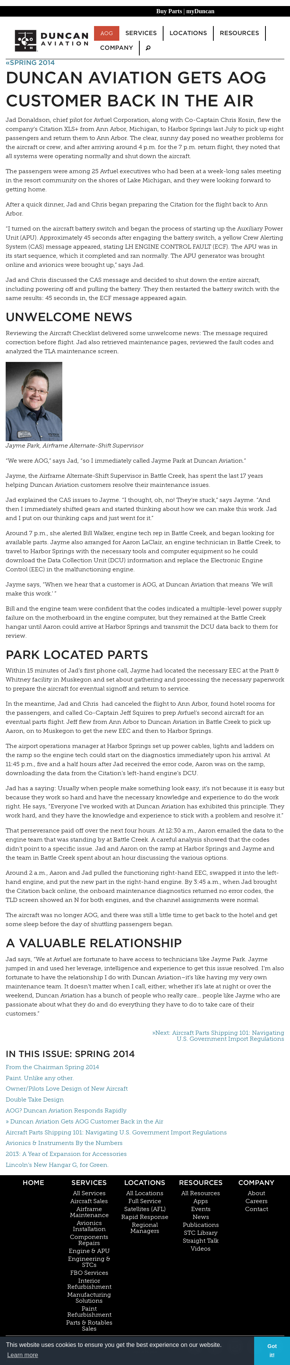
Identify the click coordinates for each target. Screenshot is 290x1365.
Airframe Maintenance (89, 1212)
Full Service (144, 1201)
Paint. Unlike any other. (40, 1078)
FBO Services (89, 1273)
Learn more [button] (22, 1355)
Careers (256, 1201)
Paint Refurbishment (89, 1312)
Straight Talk (201, 1241)
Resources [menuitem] (239, 33)
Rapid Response (144, 1217)
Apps (200, 1201)
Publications (201, 1225)
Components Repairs (89, 1240)
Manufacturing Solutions (89, 1298)
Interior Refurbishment (89, 1284)
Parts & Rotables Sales (89, 1326)
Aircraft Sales (89, 1201)
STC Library (201, 1233)
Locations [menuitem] (188, 33)
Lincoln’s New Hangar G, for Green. (57, 1164)
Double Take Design (35, 1099)
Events (201, 1209)
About (256, 1193)
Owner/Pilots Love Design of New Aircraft (67, 1088)
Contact (256, 1209)
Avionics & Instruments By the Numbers (64, 1142)
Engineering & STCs (89, 1262)
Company (256, 1182)
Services (89, 1182)
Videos (201, 1249)
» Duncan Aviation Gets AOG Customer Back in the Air (84, 1121)
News (201, 1217)
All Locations (145, 1193)
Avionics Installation (89, 1226)
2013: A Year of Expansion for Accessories (66, 1153)
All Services (89, 1193)
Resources (201, 1182)
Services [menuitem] (141, 33)
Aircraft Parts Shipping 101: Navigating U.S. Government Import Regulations (116, 1132)
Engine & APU (89, 1251)
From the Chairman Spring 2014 (52, 1067)
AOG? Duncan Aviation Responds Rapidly (66, 1110)
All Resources (200, 1193)
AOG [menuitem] (106, 33)
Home (33, 1182)
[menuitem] (148, 48)
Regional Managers (144, 1228)
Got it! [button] (272, 1350)
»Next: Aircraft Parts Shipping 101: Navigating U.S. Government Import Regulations (218, 1036)
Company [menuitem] (116, 47)
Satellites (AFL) (145, 1209)
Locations (144, 1182)
